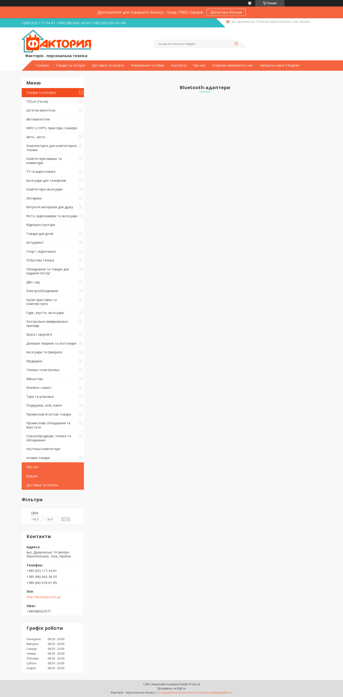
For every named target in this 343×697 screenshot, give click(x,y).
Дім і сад (32, 282)
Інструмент (35, 242)
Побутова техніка (40, 260)
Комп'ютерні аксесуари (44, 189)
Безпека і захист (39, 387)
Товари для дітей (39, 233)
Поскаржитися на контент (175, 692)
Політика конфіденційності (214, 692)
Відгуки (32, 476)
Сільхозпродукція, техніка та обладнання (48, 438)
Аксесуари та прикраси (44, 352)
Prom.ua (194, 684)
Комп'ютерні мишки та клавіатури (44, 160)
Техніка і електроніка (42, 370)
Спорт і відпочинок (41, 251)
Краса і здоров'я (39, 334)
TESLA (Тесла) (37, 101)
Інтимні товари (38, 458)
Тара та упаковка (40, 396)
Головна (42, 65)
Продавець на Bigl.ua (171, 688)
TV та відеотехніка (40, 171)
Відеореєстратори (40, 225)
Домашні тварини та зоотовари (51, 343)
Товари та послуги (70, 65)
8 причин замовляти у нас (233, 65)
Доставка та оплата (108, 65)
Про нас (199, 65)
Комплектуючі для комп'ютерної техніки (51, 148)
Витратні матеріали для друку (49, 207)
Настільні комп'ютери (43, 449)
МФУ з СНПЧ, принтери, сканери (51, 128)
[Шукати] (236, 44)
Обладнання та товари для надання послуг (47, 271)
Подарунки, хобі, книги (44, 405)
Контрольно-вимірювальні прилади (47, 323)
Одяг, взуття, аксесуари (45, 312)
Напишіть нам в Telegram (280, 65)
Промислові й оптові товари (48, 414)
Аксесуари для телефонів (46, 180)
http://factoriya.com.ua (43, 597)
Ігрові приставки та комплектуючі (41, 302)
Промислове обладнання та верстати (48, 425)
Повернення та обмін (147, 65)
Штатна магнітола (40, 110)
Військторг (34, 379)
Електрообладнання (42, 291)
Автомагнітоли (38, 119)
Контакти (178, 65)
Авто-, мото (35, 137)
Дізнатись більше (226, 12)
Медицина (34, 361)
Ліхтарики (33, 198)
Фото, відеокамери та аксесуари (51, 216)
